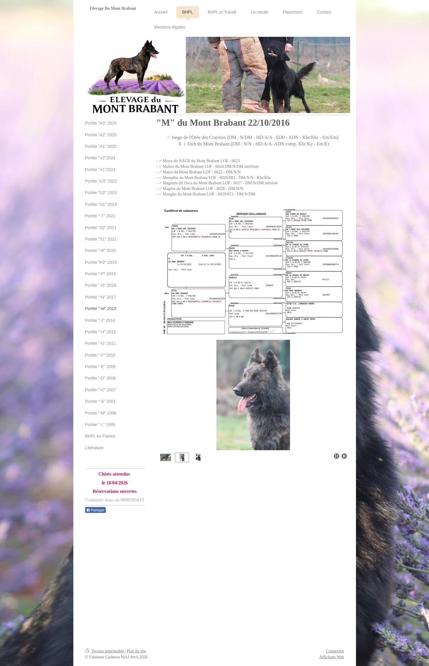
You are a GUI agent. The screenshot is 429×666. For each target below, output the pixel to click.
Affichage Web (331, 657)
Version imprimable (105, 651)
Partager (95, 510)
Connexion (335, 651)
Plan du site (136, 651)
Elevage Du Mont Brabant (113, 8)
